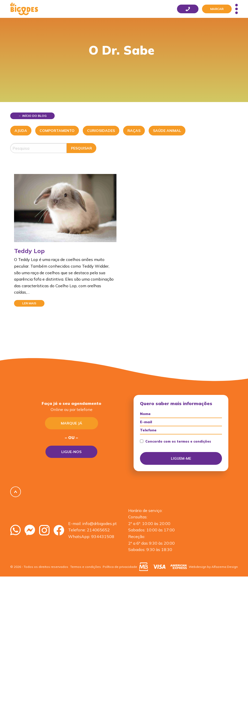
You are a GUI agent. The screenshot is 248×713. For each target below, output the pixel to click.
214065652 (98, 529)
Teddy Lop (29, 251)
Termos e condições (85, 567)
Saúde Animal (167, 130)
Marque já (71, 423)
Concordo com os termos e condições (175, 441)
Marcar (216, 9)
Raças (133, 130)
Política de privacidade (120, 567)
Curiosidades (101, 130)
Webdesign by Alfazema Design (213, 567)
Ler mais (29, 303)
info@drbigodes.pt (99, 523)
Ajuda (21, 130)
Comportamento (57, 130)
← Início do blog (32, 116)
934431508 (102, 536)
